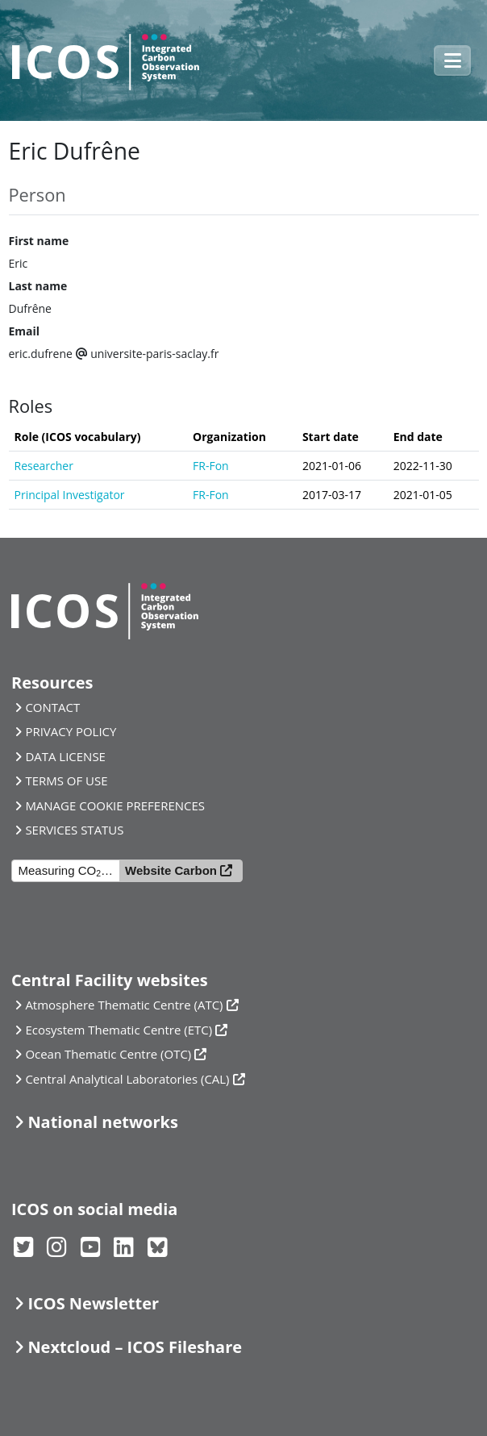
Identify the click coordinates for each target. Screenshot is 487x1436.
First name (39, 240)
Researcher (44, 465)
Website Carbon (171, 870)
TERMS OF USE (66, 780)
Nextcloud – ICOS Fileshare (134, 1347)
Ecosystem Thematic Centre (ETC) (118, 1030)
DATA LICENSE (65, 756)
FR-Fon (211, 465)
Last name (38, 285)
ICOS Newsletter (93, 1303)
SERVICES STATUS (74, 830)
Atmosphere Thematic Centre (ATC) (124, 1005)
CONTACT (52, 707)
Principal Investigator (70, 494)
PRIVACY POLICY (70, 731)
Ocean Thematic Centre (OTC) (108, 1054)
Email (24, 331)
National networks (102, 1122)
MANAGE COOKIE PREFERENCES (115, 805)
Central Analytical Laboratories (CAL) (127, 1079)
